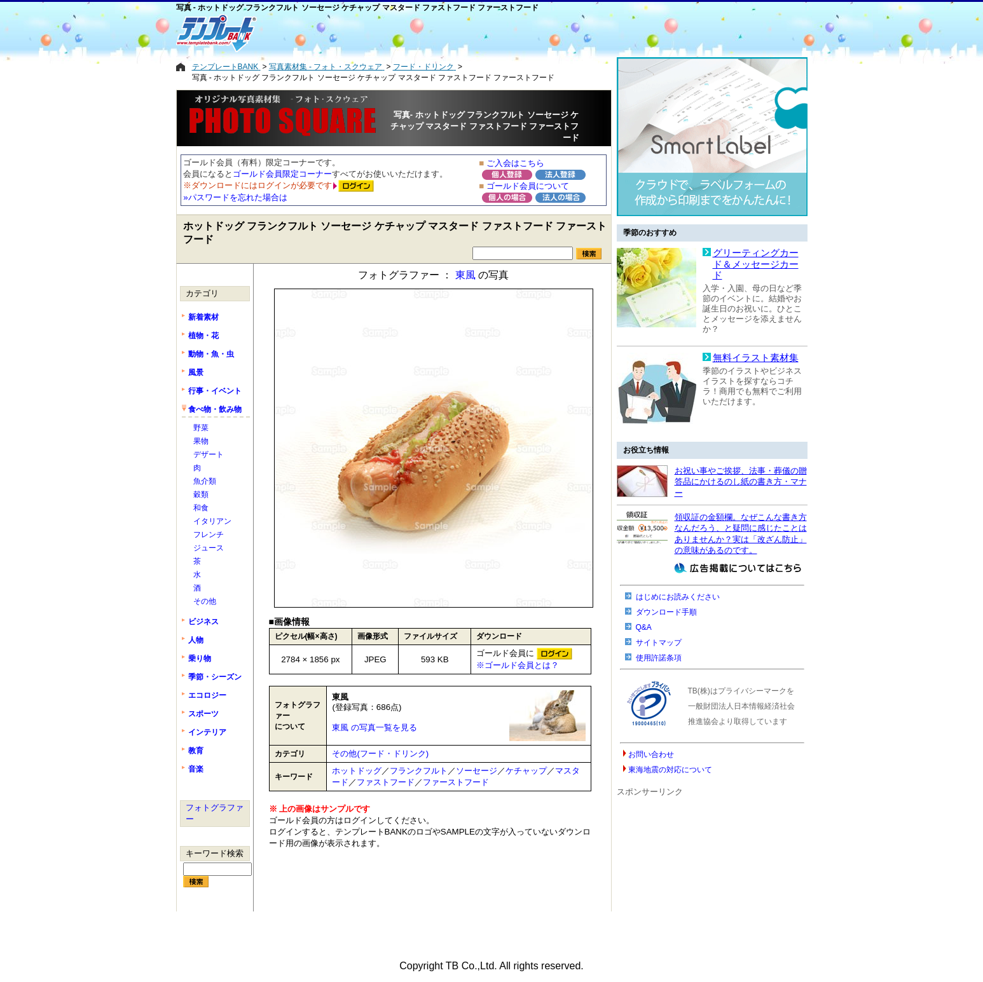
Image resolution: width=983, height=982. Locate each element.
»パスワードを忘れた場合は (235, 197)
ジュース (208, 547)
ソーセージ (476, 770)
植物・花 (203, 335)
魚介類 (204, 481)
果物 (201, 441)
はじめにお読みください (678, 596)
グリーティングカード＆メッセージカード (756, 264)
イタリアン (212, 521)
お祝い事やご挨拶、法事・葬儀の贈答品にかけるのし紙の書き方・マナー (741, 482)
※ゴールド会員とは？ (517, 665)
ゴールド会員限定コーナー (282, 174)
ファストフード (386, 782)
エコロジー (207, 695)
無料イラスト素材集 (756, 358)
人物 (195, 640)
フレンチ (208, 534)
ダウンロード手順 (666, 612)
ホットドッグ (357, 770)
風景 (195, 372)
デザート (208, 454)
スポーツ (203, 713)
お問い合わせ (651, 754)
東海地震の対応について (670, 769)
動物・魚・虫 (211, 354)
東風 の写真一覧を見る (374, 727)
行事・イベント (215, 390)
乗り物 (199, 658)
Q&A (644, 627)
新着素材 (203, 317)
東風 (465, 274)
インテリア (207, 732)
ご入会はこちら (515, 163)
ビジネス (203, 621)
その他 (204, 601)
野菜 (201, 427)
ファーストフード (456, 782)
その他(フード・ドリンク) (380, 753)
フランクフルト (419, 770)
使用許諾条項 (659, 657)
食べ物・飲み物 (215, 409)
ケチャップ (526, 770)
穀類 (201, 494)
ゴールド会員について (527, 186)
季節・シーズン (215, 676)
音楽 (195, 769)
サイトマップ (659, 642)
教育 (195, 750)
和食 (201, 507)
